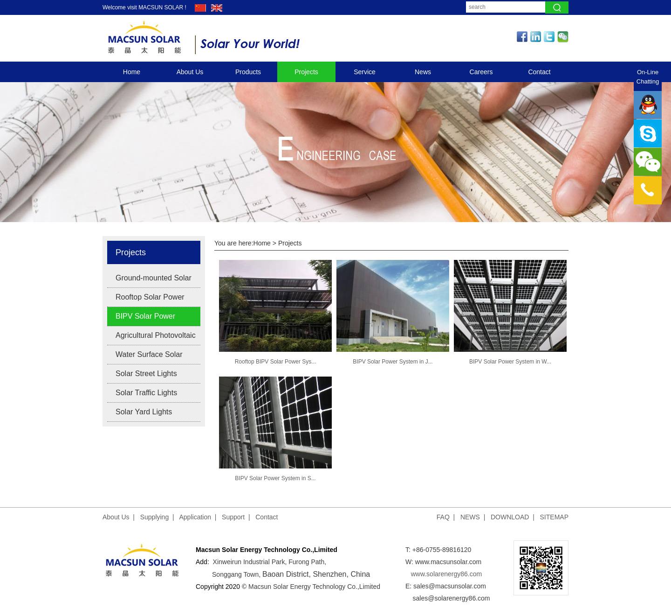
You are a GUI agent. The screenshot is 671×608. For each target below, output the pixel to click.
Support (233, 517)
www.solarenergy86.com (446, 574)
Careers (481, 72)
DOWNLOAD (510, 517)
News (423, 72)
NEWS (470, 517)
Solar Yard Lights (144, 412)
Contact (539, 72)
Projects (306, 72)
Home (131, 72)
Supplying (154, 517)
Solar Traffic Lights (146, 393)
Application (195, 517)
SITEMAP (554, 517)
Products (248, 72)
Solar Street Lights (146, 373)
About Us (190, 72)
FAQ (443, 517)
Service (365, 72)
